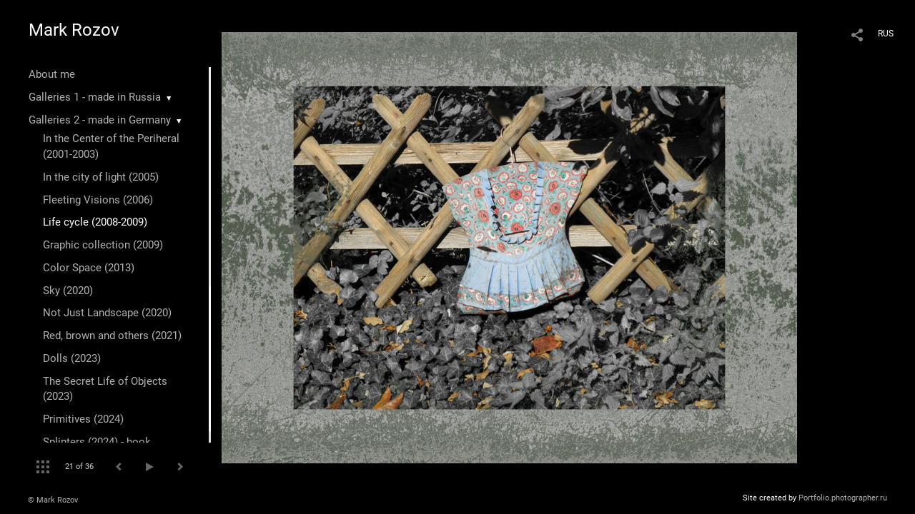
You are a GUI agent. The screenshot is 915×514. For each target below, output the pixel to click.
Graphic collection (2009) (103, 244)
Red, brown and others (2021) (112, 335)
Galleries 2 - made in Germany (100, 120)
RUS (886, 34)
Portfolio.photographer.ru (842, 498)
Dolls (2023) (72, 358)
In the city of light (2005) (101, 177)
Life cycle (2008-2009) (95, 222)
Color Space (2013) (88, 267)
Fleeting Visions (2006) (98, 199)
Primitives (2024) (83, 419)
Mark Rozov (74, 30)
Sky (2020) (68, 290)
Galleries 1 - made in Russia (95, 97)
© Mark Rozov (53, 500)
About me (52, 74)
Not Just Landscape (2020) (107, 312)
